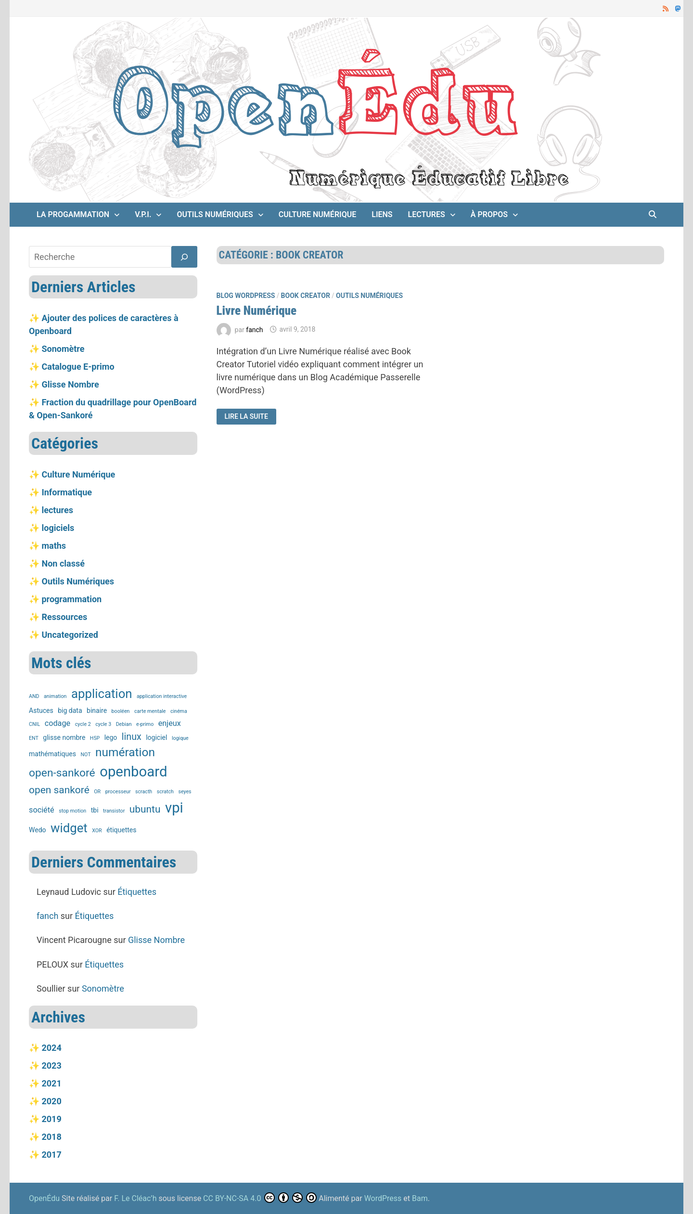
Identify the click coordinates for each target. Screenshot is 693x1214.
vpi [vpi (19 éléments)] (174, 808)
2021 (51, 1083)
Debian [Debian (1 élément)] (124, 724)
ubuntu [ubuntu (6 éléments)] (145, 809)
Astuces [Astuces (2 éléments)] (41, 710)
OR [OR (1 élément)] (97, 791)
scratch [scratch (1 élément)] (165, 791)
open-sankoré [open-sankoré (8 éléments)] (62, 772)
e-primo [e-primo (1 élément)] (145, 724)
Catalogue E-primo (77, 367)
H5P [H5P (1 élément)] (95, 738)
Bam (420, 1198)
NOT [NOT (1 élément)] (85, 754)
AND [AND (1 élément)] (34, 696)
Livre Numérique (256, 311)
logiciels (57, 528)
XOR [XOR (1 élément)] (97, 830)
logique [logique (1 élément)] (180, 738)
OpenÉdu (45, 1198)
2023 (51, 1065)
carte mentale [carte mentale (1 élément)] (150, 711)
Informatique (66, 492)
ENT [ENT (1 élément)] (33, 738)
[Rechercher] (184, 257)
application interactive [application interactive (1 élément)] (162, 696)
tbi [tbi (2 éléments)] (95, 810)
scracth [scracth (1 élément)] (143, 791)
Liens (382, 214)
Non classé (62, 563)
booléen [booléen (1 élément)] (121, 711)
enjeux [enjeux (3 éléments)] (169, 723)
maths (53, 546)
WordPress (383, 1198)
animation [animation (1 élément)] (55, 696)
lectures (426, 214)
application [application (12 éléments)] (101, 693)
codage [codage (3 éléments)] (58, 723)
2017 (51, 1154)
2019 (51, 1119)
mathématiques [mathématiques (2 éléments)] (52, 754)
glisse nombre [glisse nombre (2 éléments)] (64, 737)
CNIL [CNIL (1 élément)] (34, 724)
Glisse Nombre (70, 384)
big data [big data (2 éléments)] (70, 710)
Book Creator (305, 295)
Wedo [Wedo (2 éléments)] (37, 830)
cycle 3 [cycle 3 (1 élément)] (103, 724)
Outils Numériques (215, 214)
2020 (51, 1101)
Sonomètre (62, 349)
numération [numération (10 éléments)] (125, 752)
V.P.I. (143, 214)
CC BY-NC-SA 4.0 (232, 1198)
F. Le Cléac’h (135, 1198)
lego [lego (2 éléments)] (110, 737)
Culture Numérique (317, 214)
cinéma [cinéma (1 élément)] (178, 711)
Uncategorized (69, 635)
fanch (254, 329)
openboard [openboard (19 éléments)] (133, 771)
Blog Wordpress (246, 295)
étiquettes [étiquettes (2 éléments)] (121, 830)
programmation (71, 599)
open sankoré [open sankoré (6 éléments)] (59, 790)
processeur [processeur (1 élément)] (118, 791)
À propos (489, 214)
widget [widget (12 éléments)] (69, 828)
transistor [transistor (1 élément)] (114, 811)
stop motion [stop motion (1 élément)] (72, 811)
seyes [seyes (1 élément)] (184, 791)
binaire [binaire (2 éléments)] (97, 710)
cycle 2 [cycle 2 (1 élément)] (83, 724)
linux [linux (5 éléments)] (131, 736)
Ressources (64, 617)
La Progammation (73, 214)
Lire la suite (246, 416)
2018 (51, 1137)
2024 (51, 1048)
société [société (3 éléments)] (41, 809)
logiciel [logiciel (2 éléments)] (156, 737)
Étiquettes (136, 892)
